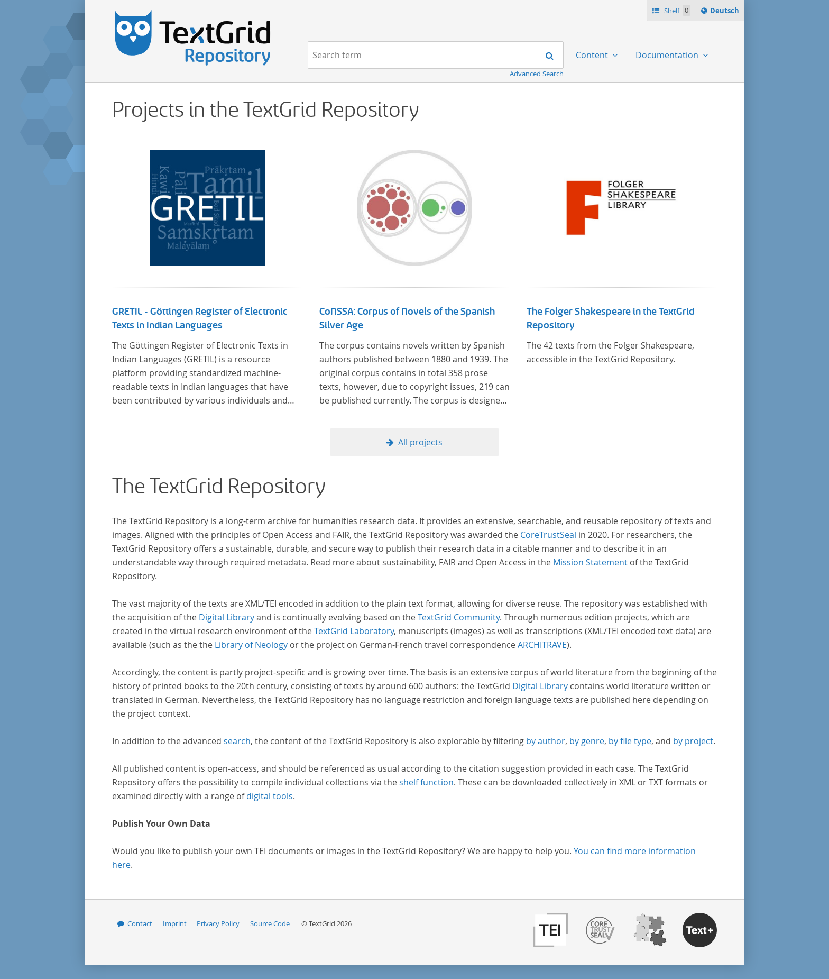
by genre (586, 741)
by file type (630, 741)
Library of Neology (251, 645)
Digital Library (226, 617)
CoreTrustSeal (548, 535)
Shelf (676, 10)
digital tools (269, 796)
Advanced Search (537, 73)
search (237, 741)
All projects (420, 442)
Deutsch (726, 12)
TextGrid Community (459, 617)
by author (545, 741)
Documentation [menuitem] (668, 55)
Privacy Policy (218, 923)
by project (693, 741)
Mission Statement (590, 562)
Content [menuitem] (593, 55)
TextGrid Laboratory (354, 631)
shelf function (426, 782)
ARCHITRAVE (542, 645)
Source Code (270, 923)
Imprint (175, 923)
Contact (139, 923)
